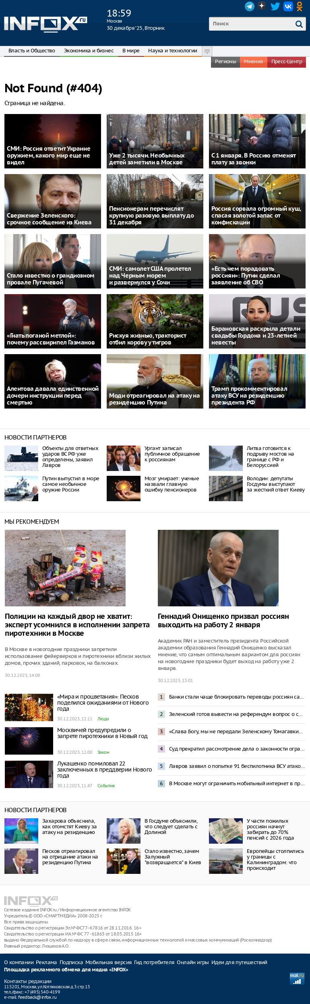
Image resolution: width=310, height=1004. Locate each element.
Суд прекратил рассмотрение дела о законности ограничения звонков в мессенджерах (237, 749)
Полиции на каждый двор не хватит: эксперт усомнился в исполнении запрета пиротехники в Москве (77, 625)
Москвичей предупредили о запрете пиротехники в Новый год (102, 733)
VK (288, 6)
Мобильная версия (108, 962)
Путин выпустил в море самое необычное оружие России (70, 484)
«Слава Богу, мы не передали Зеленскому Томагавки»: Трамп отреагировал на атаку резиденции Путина (237, 731)
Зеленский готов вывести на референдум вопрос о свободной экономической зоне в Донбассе (237, 714)
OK (301, 6)
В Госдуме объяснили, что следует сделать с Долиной (171, 826)
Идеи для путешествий (239, 962)
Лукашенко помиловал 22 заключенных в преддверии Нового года (104, 769)
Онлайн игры (193, 962)
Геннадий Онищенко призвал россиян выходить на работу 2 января (223, 620)
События (106, 785)
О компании (18, 962)
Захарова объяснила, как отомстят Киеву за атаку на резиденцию (69, 826)
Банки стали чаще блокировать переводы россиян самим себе (237, 697)
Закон (103, 752)
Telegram (249, 6)
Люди (103, 719)
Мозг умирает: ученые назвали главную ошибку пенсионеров (172, 484)
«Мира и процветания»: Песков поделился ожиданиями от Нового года (103, 702)
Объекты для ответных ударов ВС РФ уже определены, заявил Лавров (70, 457)
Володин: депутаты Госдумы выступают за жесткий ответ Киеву (276, 484)
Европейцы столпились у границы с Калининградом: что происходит (275, 859)
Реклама (46, 962)
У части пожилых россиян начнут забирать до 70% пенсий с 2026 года (270, 829)
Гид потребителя (154, 962)
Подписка (71, 962)
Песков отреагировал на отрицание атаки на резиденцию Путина (70, 857)
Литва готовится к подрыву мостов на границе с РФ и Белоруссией (270, 457)
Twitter (275, 6)
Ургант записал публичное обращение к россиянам (172, 454)
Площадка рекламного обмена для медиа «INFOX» (66, 970)
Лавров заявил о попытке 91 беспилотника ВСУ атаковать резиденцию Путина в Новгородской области (237, 766)
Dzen (262, 6)
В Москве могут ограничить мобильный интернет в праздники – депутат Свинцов (237, 783)
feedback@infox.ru (37, 997)
